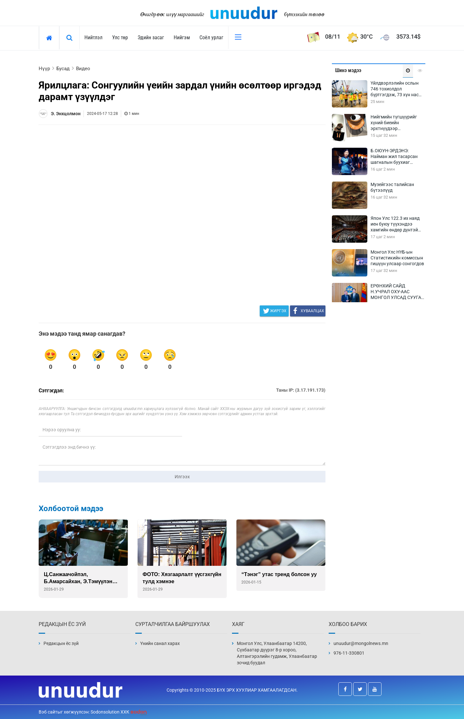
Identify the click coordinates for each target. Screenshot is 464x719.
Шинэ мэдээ (348, 70)
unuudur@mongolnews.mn (361, 643)
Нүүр (44, 68)
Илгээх (182, 476)
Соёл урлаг (211, 37)
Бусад (63, 68)
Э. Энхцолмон (66, 113)
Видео (83, 68)
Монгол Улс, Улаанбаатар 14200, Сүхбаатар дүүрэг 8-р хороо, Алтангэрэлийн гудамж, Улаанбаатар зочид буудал (277, 653)
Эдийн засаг (151, 37)
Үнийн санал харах (160, 643)
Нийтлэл (93, 37)
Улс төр (120, 37)
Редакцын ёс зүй (61, 643)
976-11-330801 (349, 653)
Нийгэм (182, 37)
